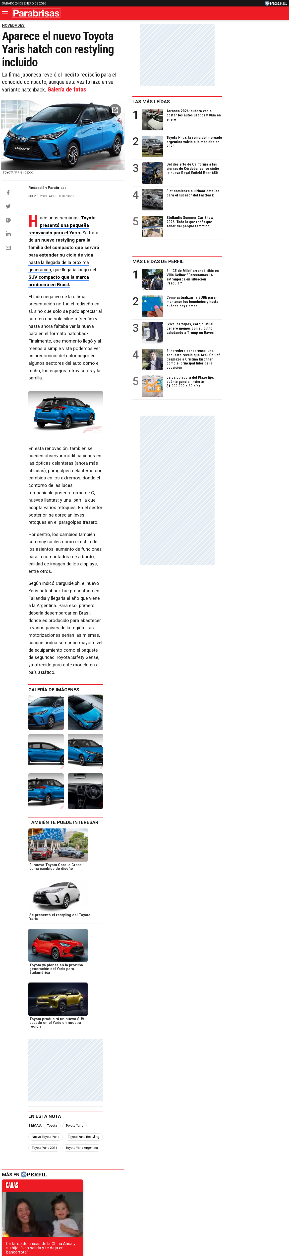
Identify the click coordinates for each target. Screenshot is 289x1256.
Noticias (49, 1201)
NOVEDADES (13, 25)
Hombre (121, 1201)
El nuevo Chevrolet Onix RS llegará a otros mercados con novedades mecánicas (81, 1117)
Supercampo (171, 1201)
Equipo (167, 1219)
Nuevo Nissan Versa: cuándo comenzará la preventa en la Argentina (70, 1099)
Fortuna (99, 1201)
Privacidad (147, 1219)
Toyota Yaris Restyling (144, 849)
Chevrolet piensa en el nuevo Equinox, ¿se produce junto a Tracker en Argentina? (83, 1090)
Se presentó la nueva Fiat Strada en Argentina (49, 1108)
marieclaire (47, 989)
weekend (144, 989)
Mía (225, 1201)
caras (47, 899)
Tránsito (231, 1219)
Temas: (35, 849)
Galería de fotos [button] (144, 74)
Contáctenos (122, 1219)
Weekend (144, 1201)
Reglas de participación (198, 1219)
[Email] (8, 272)
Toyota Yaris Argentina (82, 860)
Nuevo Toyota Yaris (105, 849)
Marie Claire (74, 1201)
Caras (29, 1201)
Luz (210, 1201)
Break (265, 1201)
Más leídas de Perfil (223, 261)
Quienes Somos (92, 1219)
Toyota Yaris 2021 (44, 860)
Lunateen (244, 1201)
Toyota (52, 849)
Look (194, 1201)
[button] (179, 96)
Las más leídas (216, 101)
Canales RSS (62, 1219)
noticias (144, 899)
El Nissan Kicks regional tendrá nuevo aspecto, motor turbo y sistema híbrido (78, 1126)
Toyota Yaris (74, 849)
